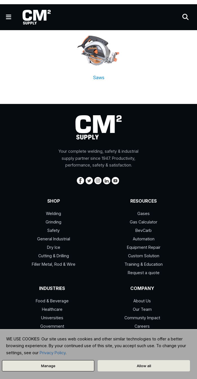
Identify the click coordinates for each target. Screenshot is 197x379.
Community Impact (142, 317)
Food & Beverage (52, 300)
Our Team (142, 309)
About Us (142, 300)
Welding (53, 213)
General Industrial (53, 238)
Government (52, 326)
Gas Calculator (143, 222)
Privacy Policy (53, 352)
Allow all (144, 366)
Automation (144, 238)
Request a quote (144, 272)
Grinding (53, 222)
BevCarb (143, 230)
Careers (142, 326)
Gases (143, 213)
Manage (48, 366)
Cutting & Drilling (53, 255)
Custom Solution (143, 255)
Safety (53, 230)
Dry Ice (53, 247)
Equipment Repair (143, 247)
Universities (52, 317)
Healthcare (52, 309)
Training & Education (143, 264)
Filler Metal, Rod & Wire (53, 264)
